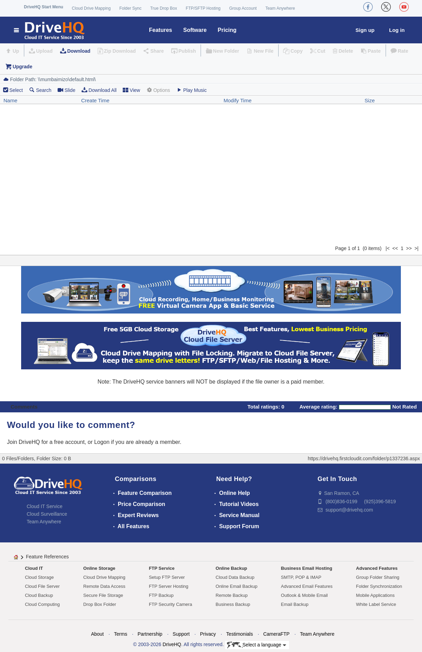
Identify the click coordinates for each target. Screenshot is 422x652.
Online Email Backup (236, 586)
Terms (120, 634)
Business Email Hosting (306, 568)
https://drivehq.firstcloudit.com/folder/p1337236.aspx (364, 458)
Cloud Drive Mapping (91, 8)
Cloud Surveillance (47, 514)
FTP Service (162, 568)
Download (78, 51)
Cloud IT (34, 568)
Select (16, 90)
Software (195, 30)
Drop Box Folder (99, 604)
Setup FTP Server (167, 577)
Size (369, 100)
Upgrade (22, 66)
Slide (66, 90)
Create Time (95, 100)
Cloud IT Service (44, 506)
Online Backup (231, 568)
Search (40, 90)
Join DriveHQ (24, 442)
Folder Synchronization (379, 586)
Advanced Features (377, 568)
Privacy (208, 634)
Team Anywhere (280, 8)
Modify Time (237, 100)
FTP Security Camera (170, 604)
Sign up (365, 30)
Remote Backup (232, 595)
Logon (102, 442)
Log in (397, 30)
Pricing (227, 30)
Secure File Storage (103, 595)
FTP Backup (161, 595)
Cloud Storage (39, 577)
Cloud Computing (42, 604)
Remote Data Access (104, 586)
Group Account (243, 8)
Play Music (191, 90)
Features (160, 30)
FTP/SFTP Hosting (203, 8)
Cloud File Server (42, 586)
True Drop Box (163, 8)
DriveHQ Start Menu (43, 7)
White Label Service (376, 604)
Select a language (256, 645)
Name (10, 100)
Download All (98, 90)
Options (158, 90)
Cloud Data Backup (235, 577)
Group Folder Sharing (377, 577)
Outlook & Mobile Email (304, 595)
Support (181, 634)
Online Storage (99, 568)
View (131, 90)
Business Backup (233, 604)
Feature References (47, 556)
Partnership (150, 634)
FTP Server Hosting (168, 586)
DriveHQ (171, 644)
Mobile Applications (375, 595)
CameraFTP (276, 634)
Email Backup (294, 604)
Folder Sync (130, 8)
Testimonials (239, 634)
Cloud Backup (39, 595)
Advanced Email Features (307, 586)
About (97, 634)
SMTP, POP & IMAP (301, 577)
